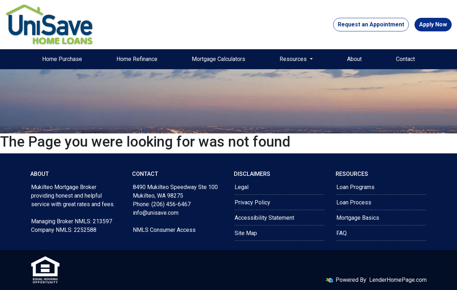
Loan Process (353, 202)
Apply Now (433, 24)
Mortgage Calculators (218, 59)
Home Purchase (62, 59)
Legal (241, 187)
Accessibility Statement (264, 217)
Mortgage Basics (357, 217)
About (354, 59)
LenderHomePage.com (398, 279)
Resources (294, 59)
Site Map (246, 233)
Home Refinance (136, 59)
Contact (405, 59)
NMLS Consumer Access (164, 230)
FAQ (341, 233)
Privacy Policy (252, 202)
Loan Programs (355, 187)
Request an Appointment (371, 24)
